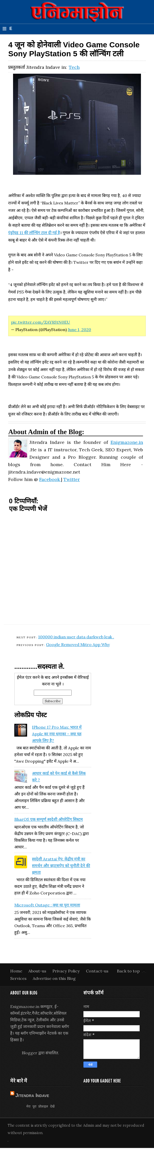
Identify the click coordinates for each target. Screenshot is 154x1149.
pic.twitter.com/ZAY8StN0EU (40, 322)
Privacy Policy (66, 970)
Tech (74, 67)
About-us (37, 970)
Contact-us (97, 970)
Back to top (128, 970)
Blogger (29, 1052)
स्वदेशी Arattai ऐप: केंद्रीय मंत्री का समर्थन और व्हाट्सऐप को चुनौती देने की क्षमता (61, 865)
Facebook (50, 479)
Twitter (71, 479)
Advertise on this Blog (54, 978)
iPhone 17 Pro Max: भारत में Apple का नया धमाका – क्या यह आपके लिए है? (57, 734)
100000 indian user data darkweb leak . (76, 636)
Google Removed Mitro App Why (78, 644)
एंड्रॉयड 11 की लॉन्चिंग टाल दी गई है (34, 232)
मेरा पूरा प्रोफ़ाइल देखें (40, 1106)
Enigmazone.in (127, 442)
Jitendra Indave (32, 1095)
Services (19, 978)
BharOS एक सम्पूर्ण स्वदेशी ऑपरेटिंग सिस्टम (48, 819)
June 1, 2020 (79, 329)
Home (16, 970)
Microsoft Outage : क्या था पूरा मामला (47, 904)
